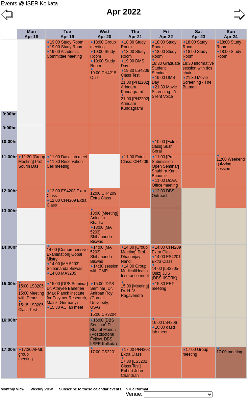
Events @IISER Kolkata (29, 3)
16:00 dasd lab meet (163, 329)
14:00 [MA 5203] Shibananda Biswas (64, 266)
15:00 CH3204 (103, 313)
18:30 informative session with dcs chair (198, 67)
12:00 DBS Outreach (163, 193)
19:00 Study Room (65, 42)
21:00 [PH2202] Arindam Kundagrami (135, 86)
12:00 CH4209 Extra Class (103, 194)
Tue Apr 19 (67, 34)
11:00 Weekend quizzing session (231, 163)
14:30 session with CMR (104, 268)
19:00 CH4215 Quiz (103, 74)
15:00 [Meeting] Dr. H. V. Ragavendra (135, 289)
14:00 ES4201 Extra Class (166, 259)
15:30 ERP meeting (163, 286)
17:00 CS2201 (103, 350)
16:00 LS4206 (164, 321)
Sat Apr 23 (198, 34)
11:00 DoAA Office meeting (165, 183)
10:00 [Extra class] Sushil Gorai (164, 146)
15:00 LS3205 (31, 284)
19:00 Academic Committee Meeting (64, 54)
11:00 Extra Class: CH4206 (134, 159)
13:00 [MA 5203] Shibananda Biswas (101, 234)
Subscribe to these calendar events (104, 389)
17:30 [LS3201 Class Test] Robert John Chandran (134, 367)
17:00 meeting (229, 350)
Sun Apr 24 (231, 34)
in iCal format (136, 389)
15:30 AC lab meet (65, 307)
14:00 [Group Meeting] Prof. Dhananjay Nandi (134, 254)
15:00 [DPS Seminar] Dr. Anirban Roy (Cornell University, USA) (102, 295)
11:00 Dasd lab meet (67, 157)
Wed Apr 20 (104, 34)
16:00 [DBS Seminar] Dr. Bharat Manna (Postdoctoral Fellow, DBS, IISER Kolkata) (103, 332)
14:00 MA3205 (61, 273)
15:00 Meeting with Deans (31, 294)
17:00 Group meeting (195, 352)
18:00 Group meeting (103, 44)
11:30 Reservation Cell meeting (64, 164)
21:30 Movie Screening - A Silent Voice (164, 92)
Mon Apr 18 (31, 34)
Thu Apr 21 (135, 34)
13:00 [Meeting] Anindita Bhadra (104, 217)
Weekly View (41, 389)
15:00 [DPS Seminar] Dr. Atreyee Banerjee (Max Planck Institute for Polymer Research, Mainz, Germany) (67, 293)
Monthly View (12, 389)
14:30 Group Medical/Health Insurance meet (135, 271)
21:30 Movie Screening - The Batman (197, 82)
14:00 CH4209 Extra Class (166, 249)
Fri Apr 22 (166, 34)
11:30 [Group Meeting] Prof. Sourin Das (31, 162)
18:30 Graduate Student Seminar (166, 67)
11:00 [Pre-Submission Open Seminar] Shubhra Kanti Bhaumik (165, 166)
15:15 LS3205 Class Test (31, 306)
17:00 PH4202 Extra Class (135, 352)
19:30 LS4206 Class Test (135, 73)
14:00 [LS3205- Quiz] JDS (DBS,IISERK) (165, 272)
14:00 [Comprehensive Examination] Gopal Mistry (67, 253)
